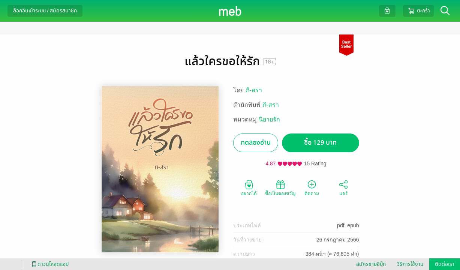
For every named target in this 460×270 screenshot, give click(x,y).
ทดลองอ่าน (256, 143)
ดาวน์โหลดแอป (49, 264)
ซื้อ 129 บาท (320, 143)
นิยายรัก (269, 119)
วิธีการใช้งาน (410, 264)
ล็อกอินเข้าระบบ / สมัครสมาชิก (45, 11)
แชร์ (343, 187)
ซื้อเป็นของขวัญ (280, 187)
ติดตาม (311, 187)
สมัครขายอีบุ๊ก (371, 264)
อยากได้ (249, 187)
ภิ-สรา (254, 90)
